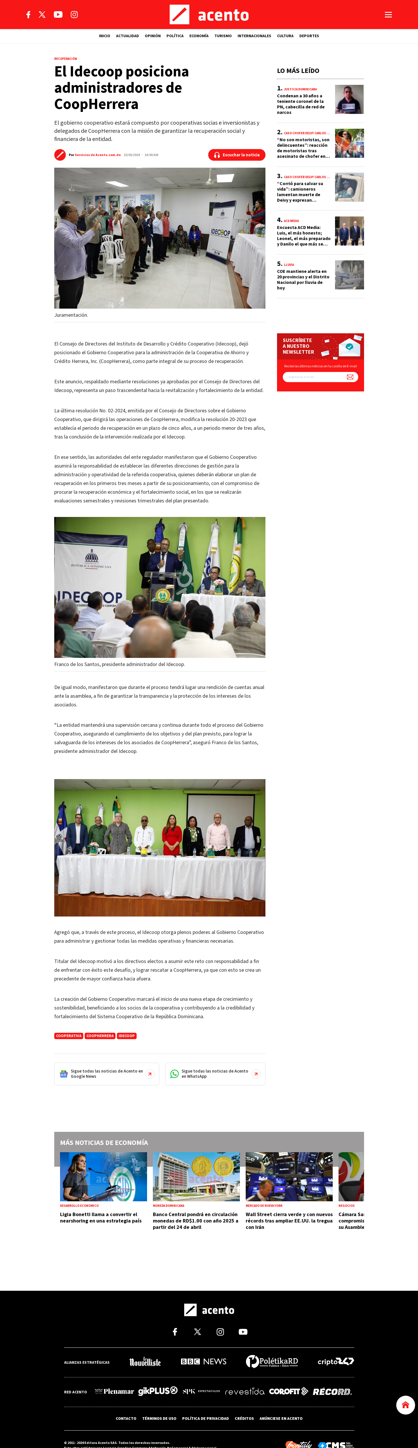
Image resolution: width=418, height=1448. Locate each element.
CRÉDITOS (244, 1418)
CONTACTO (126, 1418)
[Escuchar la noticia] (236, 155)
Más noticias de (104, 1143)
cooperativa (69, 1036)
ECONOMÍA (199, 36)
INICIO (104, 36)
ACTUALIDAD (127, 36)
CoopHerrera (100, 1036)
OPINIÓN (153, 36)
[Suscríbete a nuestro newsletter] (350, 377)
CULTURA (285, 36)
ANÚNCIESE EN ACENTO (281, 1418)
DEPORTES (309, 36)
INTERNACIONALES (254, 36)
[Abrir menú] (388, 14)
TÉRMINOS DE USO (159, 1418)
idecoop (127, 1036)
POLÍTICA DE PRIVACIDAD (205, 1418)
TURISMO (223, 36)
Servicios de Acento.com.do (98, 155)
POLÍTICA (175, 36)
